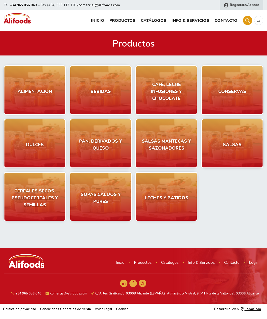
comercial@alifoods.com (99, 5)
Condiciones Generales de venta (65, 309)
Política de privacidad (19, 309)
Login (253, 262)
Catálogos (154, 20)
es (259, 20)
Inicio (97, 20)
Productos (122, 20)
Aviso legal (103, 309)
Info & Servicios (190, 20)
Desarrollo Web (237, 309)
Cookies (122, 309)
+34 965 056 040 (23, 5)
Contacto (226, 20)
